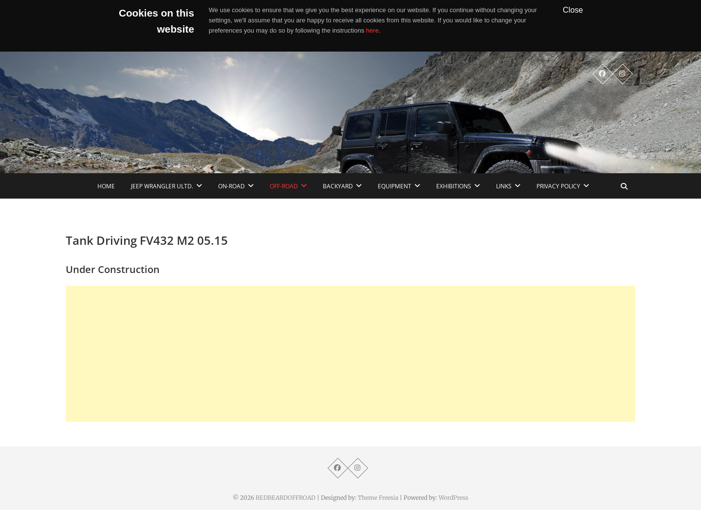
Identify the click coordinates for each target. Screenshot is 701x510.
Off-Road (284, 186)
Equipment (394, 186)
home (106, 186)
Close (573, 9)
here (372, 30)
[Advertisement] (350, 354)
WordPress (453, 497)
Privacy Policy (558, 186)
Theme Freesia (378, 497)
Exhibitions (453, 186)
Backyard (338, 186)
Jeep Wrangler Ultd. (162, 186)
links (504, 186)
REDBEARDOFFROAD (285, 497)
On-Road (231, 186)
